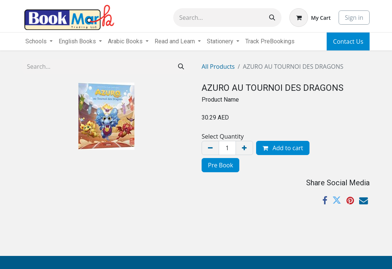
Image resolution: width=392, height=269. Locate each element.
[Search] (272, 17)
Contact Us (348, 41)
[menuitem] (270, 41)
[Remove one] (210, 148)
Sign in (354, 17)
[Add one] (244, 148)
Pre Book (220, 165)
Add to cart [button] (282, 148)
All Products (218, 66)
